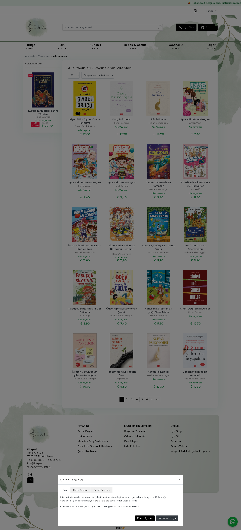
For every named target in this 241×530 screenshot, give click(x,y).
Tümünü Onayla (167, 518)
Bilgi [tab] (65, 490)
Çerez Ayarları (145, 518)
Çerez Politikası (101, 500)
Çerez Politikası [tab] (102, 490)
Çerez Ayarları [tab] (80, 490)
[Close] (179, 479)
